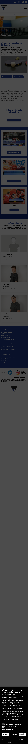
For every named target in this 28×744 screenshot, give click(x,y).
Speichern (14, 734)
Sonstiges (8, 729)
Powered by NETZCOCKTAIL (14, 742)
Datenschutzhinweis (13, 739)
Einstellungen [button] (22, 739)
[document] (14, 705)
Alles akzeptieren (22, 734)
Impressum (5, 739)
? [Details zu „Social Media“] (15, 726)
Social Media (9, 726)
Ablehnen (5, 734)
